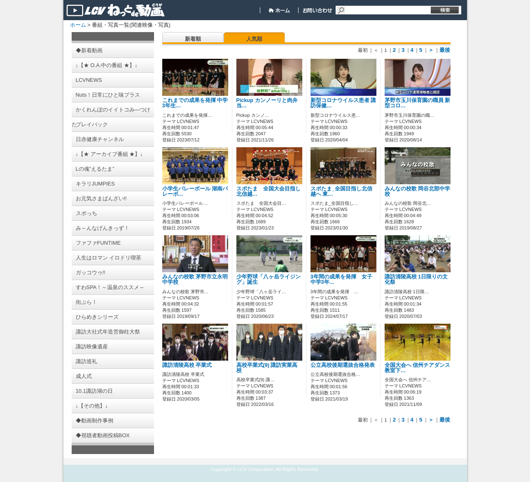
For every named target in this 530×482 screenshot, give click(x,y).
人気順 (254, 39)
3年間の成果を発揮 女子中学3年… (341, 279)
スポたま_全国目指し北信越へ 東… (341, 191)
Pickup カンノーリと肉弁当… (267, 103)
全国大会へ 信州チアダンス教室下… (418, 367)
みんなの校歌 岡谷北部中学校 (418, 191)
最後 (444, 50)
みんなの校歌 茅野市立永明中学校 (195, 279)
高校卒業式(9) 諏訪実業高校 (267, 367)
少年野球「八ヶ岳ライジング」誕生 (268, 279)
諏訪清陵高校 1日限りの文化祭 (416, 279)
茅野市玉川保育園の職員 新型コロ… (418, 103)
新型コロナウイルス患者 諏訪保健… (343, 103)
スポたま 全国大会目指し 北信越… (271, 191)
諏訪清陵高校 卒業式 (187, 365)
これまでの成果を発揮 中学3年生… (195, 103)
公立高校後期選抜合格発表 (343, 365)
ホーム (78, 25)
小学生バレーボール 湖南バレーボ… (195, 191)
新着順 (193, 39)
